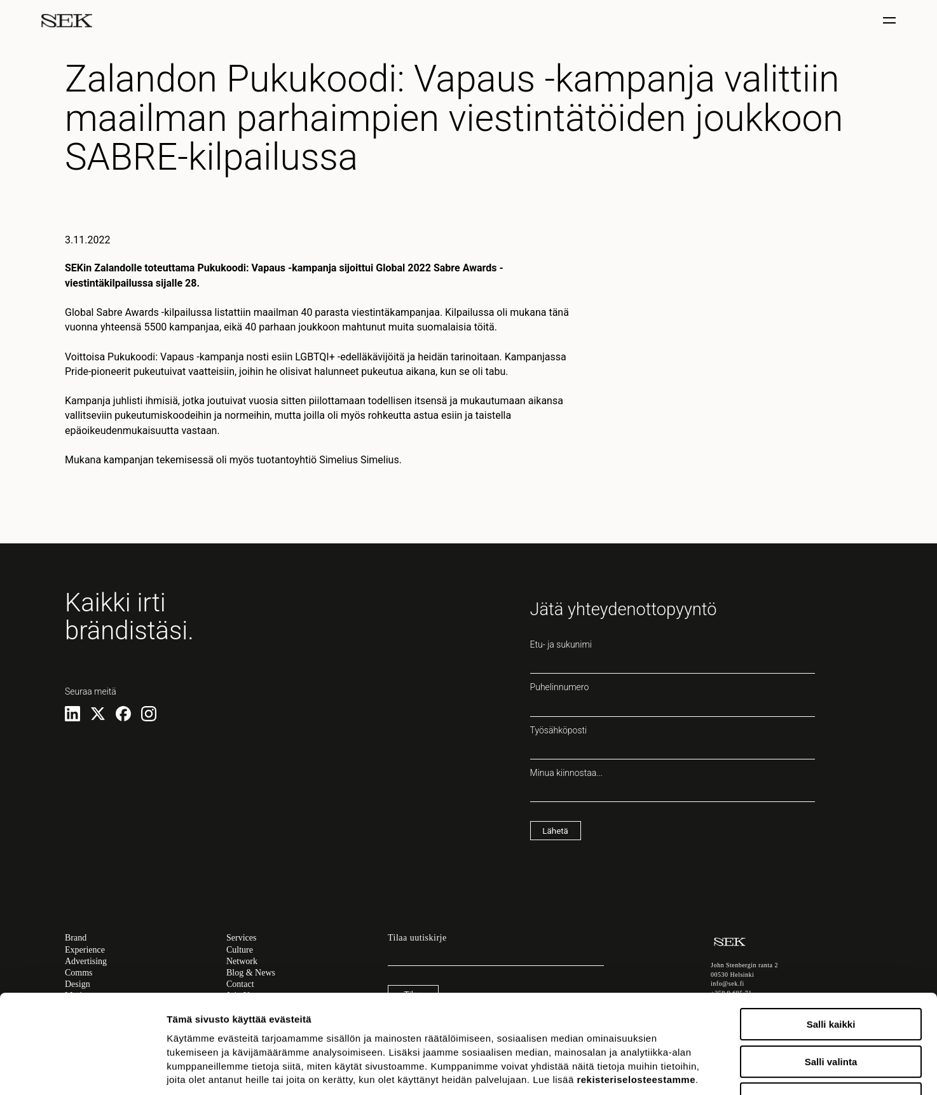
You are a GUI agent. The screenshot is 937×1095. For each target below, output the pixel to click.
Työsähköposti (672, 742)
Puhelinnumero (672, 699)
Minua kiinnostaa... (672, 785)
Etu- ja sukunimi (672, 656)
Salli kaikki (831, 939)
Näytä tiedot (680, 1069)
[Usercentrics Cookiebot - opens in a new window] (82, 1070)
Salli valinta (831, 977)
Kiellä (831, 1014)
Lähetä (555, 831)
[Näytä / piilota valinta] (891, 20)
